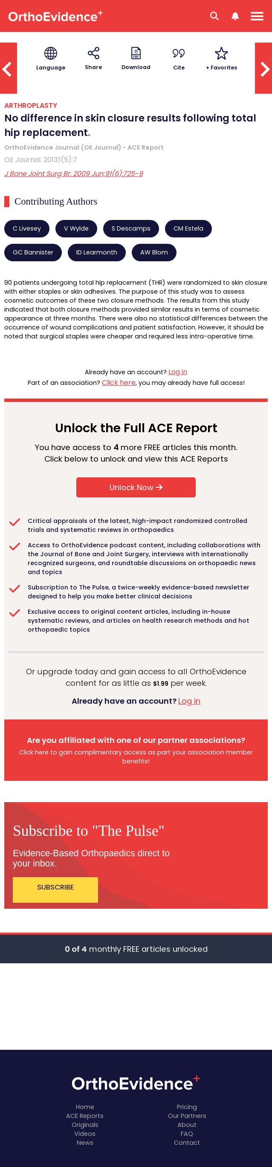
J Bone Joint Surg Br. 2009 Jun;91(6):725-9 (73, 174)
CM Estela (188, 228)
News (85, 1142)
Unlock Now (136, 487)
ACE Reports (85, 1116)
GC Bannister (33, 252)
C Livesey (27, 228)
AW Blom (154, 252)
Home (85, 1107)
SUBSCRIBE (55, 887)
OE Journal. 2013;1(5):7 (40, 160)
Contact (187, 1142)
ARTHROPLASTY (30, 105)
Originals (85, 1125)
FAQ (187, 1133)
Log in (177, 372)
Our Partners (187, 1116)
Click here (119, 382)
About (187, 1125)
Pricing (187, 1107)
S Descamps (131, 228)
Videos (84, 1133)
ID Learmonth (96, 252)
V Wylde (76, 228)
